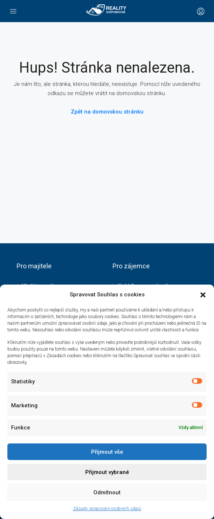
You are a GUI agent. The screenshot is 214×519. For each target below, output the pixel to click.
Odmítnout (107, 492)
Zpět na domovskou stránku (107, 111)
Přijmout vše (107, 452)
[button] (203, 295)
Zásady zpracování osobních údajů (107, 508)
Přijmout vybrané (107, 472)
